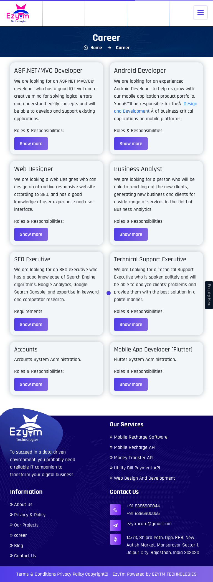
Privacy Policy (70, 574)
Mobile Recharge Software (141, 437)
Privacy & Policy (29, 515)
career (20, 535)
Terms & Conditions (36, 574)
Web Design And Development (144, 478)
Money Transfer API (133, 457)
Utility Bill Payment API (137, 468)
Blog (18, 545)
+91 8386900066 (143, 513)
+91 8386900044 (143, 506)
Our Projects (26, 525)
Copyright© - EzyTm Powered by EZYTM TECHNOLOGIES (141, 574)
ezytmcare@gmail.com (149, 523)
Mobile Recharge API (134, 447)
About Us (23, 504)
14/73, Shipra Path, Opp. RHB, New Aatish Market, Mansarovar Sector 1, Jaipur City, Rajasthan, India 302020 (162, 545)
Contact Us (25, 556)
